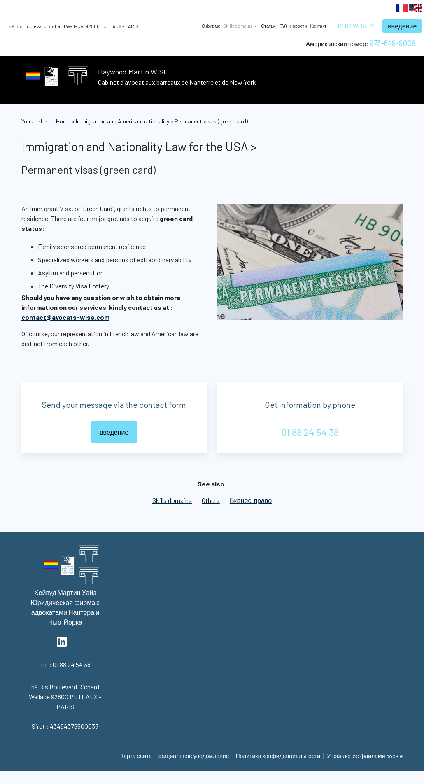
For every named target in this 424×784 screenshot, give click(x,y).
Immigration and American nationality (122, 121)
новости (298, 25)
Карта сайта (136, 755)
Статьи (268, 25)
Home (63, 121)
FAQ (283, 25)
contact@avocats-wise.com (65, 317)
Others (211, 500)
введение (402, 26)
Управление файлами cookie (365, 755)
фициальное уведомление (193, 755)
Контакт (318, 25)
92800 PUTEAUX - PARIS (74, 26)
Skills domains (172, 500)
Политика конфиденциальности (277, 755)
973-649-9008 (392, 43)
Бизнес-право (251, 500)
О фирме (211, 25)
